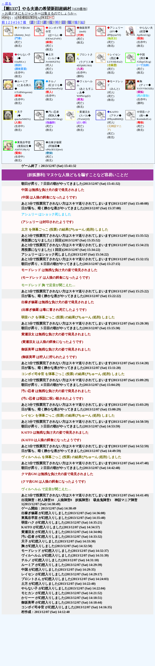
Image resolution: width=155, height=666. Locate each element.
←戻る (6, 3)
